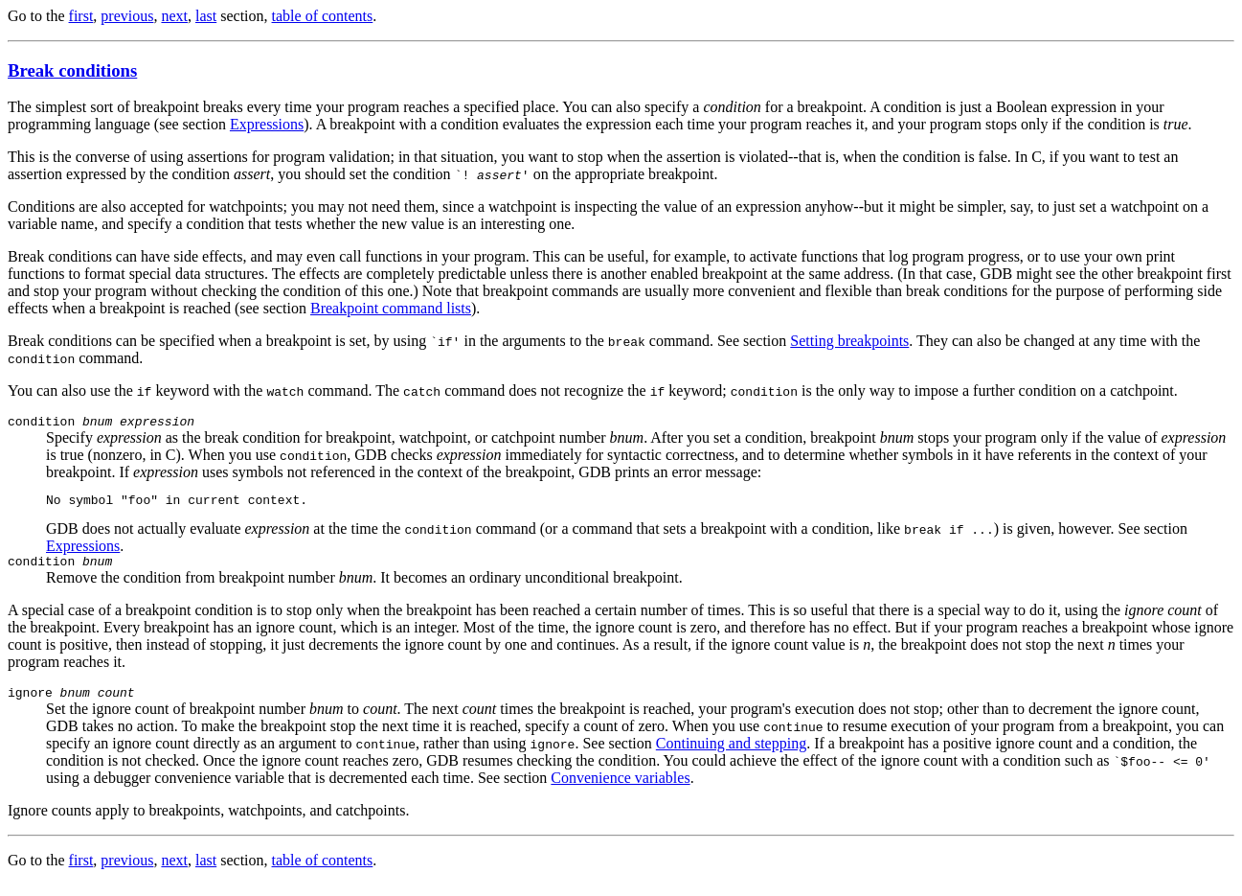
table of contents (322, 16)
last (205, 16)
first (81, 16)
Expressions (267, 124)
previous (127, 16)
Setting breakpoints (849, 341)
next (174, 16)
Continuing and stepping (731, 755)
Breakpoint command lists (390, 308)
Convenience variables (620, 789)
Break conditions (72, 70)
